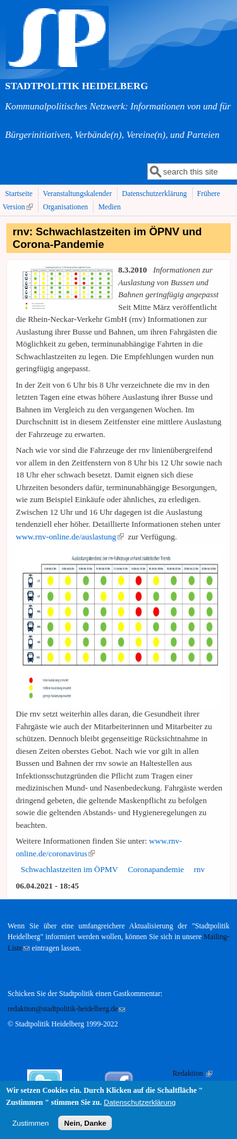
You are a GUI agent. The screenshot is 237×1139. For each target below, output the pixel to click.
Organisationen (65, 207)
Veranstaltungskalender (77, 194)
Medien (109, 207)
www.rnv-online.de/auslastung (70, 536)
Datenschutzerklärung (154, 194)
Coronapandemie (156, 869)
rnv (199, 869)
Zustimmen (30, 1127)
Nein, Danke (85, 1127)
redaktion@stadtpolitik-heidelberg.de (66, 1009)
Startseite (19, 194)
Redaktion (192, 1073)
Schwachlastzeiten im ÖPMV (69, 869)
